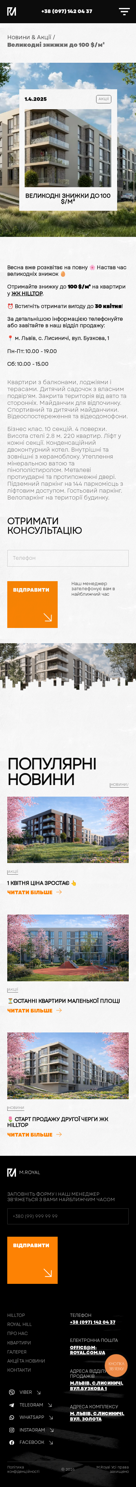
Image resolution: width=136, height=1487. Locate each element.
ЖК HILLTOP (27, 293)
